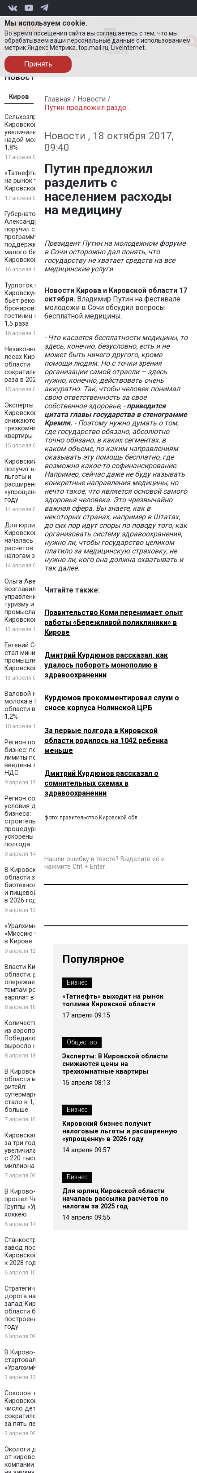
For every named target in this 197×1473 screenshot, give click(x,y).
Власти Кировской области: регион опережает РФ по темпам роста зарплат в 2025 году (35, 982)
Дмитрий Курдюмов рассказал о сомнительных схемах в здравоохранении (101, 783)
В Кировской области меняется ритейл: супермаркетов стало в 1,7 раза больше (32, 1091)
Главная (57, 99)
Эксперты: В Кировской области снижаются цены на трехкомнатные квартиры (34, 421)
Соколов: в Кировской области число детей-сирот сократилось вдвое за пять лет (34, 1408)
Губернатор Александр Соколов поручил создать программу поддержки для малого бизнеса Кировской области (35, 237)
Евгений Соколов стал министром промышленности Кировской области (34, 656)
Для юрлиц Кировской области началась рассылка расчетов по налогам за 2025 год (115, 1198)
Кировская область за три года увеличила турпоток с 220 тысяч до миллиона (35, 1151)
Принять (38, 64)
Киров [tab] (19, 97)
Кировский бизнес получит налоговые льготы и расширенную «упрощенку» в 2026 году (34, 481)
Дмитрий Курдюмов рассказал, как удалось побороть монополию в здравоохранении (106, 665)
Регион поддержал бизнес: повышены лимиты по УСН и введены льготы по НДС (34, 758)
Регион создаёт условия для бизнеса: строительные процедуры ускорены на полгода (28, 821)
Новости (91, 99)
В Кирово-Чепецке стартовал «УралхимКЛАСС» (32, 1360)
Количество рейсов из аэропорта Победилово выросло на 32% (34, 1034)
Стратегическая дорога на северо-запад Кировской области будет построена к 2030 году (33, 1308)
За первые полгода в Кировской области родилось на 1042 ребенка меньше (106, 740)
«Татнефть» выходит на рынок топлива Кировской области (112, 1000)
